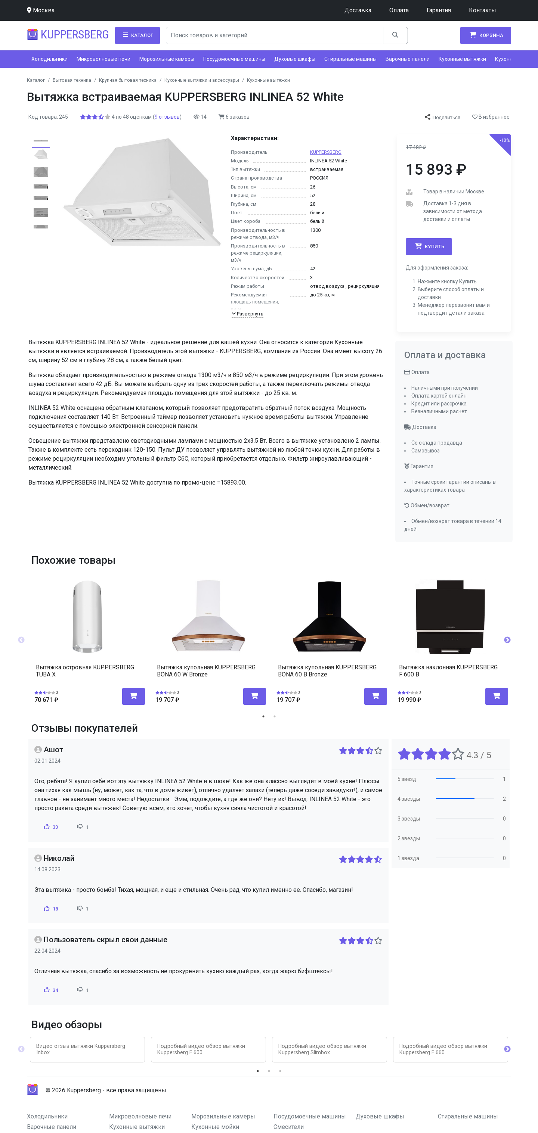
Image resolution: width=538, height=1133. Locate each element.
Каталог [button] (137, 35)
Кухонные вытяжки (462, 59)
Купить (429, 246)
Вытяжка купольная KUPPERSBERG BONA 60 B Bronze (327, 671)
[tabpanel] (87, 637)
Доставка (357, 10)
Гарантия (439, 10)
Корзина (485, 35)
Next (507, 640)
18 (50, 909)
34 (50, 990)
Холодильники (49, 59)
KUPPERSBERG (325, 152)
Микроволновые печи (103, 59)
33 (50, 827)
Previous (21, 640)
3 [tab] (280, 1071)
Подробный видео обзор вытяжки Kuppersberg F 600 (201, 1049)
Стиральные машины (350, 59)
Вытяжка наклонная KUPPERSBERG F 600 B (448, 671)
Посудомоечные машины (234, 59)
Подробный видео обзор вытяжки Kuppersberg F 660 (443, 1049)
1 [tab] (263, 716)
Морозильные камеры (166, 59)
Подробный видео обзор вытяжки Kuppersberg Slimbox (322, 1049)
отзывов (167, 117)
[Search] (275, 35)
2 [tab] (274, 716)
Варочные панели (408, 59)
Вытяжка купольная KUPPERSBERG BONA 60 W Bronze (206, 671)
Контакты (482, 10)
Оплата (399, 10)
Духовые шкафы (294, 59)
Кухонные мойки (215, 1126)
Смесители (288, 1126)
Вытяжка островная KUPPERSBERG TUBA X (85, 671)
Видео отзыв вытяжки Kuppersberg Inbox (80, 1049)
